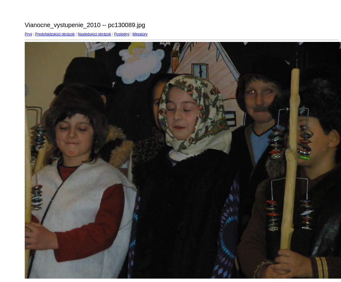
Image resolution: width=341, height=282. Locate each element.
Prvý (28, 34)
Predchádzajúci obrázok (55, 34)
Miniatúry (140, 34)
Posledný (121, 34)
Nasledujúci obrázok (94, 34)
